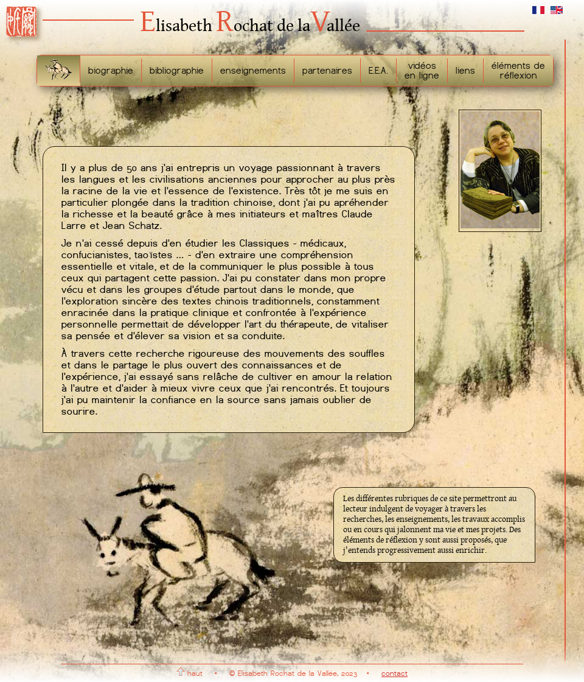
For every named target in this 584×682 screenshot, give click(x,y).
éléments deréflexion (518, 70)
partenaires (327, 71)
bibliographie (177, 71)
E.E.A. (378, 71)
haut (189, 673)
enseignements (253, 71)
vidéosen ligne (422, 70)
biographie (110, 71)
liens (465, 71)
